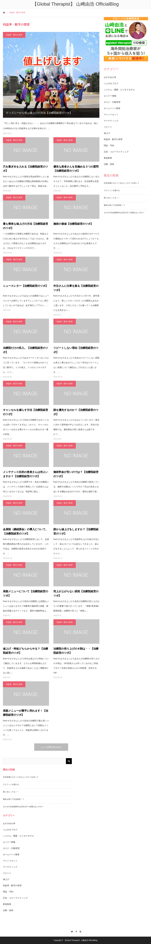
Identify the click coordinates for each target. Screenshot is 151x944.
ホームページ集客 (112, 108)
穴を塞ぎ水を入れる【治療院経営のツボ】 (25, 168)
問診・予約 (109, 145)
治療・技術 (109, 164)
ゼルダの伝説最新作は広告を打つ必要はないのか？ (124, 213)
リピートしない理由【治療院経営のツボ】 (76, 350)
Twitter (71, 931)
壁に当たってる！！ (112, 198)
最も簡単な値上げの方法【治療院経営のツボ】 (25, 226)
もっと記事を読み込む (51, 747)
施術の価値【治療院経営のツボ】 (73, 223)
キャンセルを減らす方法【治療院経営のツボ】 (25, 412)
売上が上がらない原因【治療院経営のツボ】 (76, 593)
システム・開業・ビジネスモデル (119, 89)
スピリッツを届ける (112, 190)
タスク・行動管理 (112, 102)
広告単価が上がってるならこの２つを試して (121, 183)
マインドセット (111, 114)
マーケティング (111, 121)
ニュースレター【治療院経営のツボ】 (25, 285)
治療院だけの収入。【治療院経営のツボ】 (25, 350)
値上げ (107, 133)
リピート (108, 127)
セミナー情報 (110, 96)
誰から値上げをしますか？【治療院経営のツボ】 (76, 531)
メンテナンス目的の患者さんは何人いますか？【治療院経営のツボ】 (25, 474)
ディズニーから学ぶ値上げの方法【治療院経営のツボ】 (39, 112)
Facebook (75, 931)
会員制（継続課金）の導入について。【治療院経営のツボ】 (25, 531)
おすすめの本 (110, 77)
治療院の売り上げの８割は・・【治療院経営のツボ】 (76, 650)
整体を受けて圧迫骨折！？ (114, 205)
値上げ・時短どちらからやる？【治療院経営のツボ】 (25, 650)
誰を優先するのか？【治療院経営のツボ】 (76, 412)
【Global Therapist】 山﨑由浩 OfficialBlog (80, 940)
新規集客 (108, 158)
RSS (80, 931)
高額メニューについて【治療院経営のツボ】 (25, 593)
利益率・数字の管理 (14, 35)
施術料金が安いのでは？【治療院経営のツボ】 (76, 474)
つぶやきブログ (111, 83)
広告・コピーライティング (116, 152)
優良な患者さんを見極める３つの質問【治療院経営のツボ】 (76, 168)
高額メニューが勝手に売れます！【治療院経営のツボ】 (25, 712)
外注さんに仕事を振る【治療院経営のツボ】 (76, 288)
